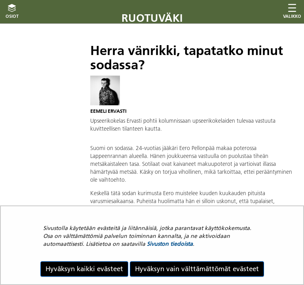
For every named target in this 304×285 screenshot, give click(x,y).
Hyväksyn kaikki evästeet (84, 269)
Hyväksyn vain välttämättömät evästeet (197, 269)
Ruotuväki (152, 18)
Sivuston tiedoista (170, 243)
